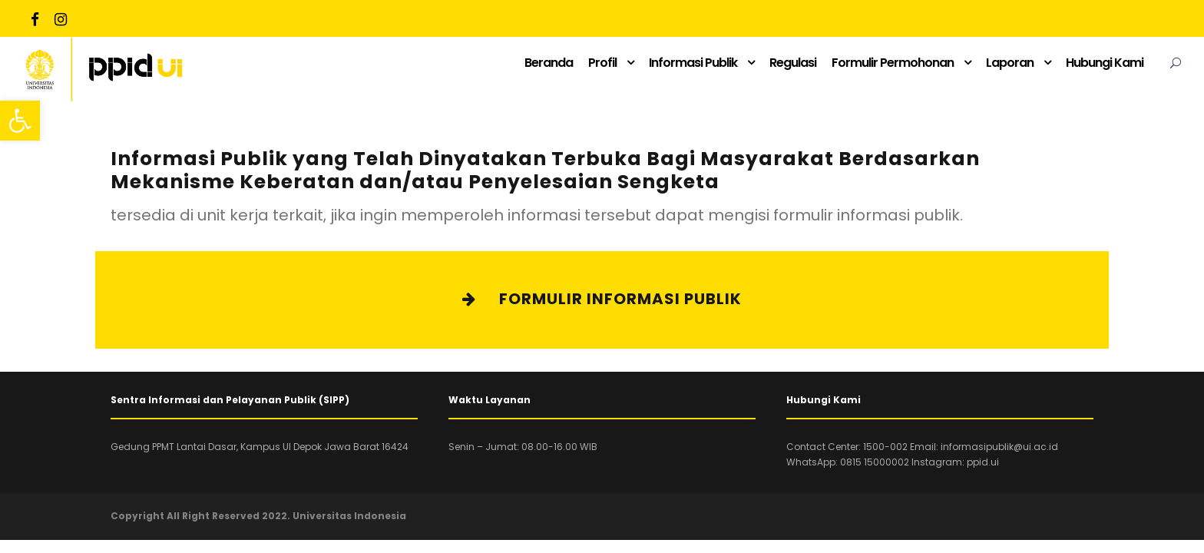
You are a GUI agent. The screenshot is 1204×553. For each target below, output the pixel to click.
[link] (20, 121)
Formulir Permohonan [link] (893, 62)
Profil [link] (602, 62)
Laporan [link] (1010, 62)
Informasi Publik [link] (693, 62)
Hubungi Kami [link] (1104, 62)
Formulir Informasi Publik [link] (602, 299)
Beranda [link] (548, 62)
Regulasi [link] (792, 62)
